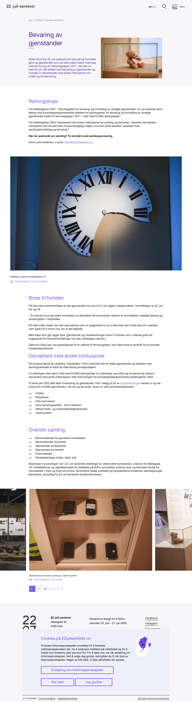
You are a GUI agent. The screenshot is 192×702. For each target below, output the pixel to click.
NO (150, 7)
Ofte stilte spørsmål (157, 634)
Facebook (151, 618)
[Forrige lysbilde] (32, 600)
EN (155, 7)
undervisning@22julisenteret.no (108, 678)
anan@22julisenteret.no (78, 154)
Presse (149, 639)
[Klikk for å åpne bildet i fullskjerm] (90, 541)
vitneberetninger (130, 395)
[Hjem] (21, 7)
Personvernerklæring (47, 698)
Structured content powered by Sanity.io (153, 698)
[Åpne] (164, 7)
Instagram (151, 623)
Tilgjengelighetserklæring (67, 698)
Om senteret (152, 629)
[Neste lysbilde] (38, 600)
